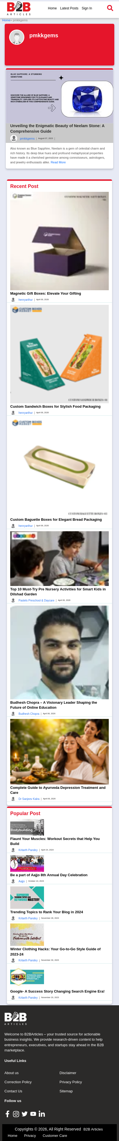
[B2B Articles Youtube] (34, 1113)
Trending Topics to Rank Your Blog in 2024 (46, 912)
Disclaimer (68, 1073)
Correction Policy (18, 1082)
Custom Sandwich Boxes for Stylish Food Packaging (55, 406)
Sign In (87, 8)
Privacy (30, 1136)
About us (11, 1073)
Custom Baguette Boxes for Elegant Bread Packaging (56, 519)
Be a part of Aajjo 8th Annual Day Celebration (48, 875)
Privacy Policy (71, 1082)
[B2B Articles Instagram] (16, 1114)
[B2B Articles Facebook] (8, 1114)
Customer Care (55, 1136)
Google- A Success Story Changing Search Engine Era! (57, 991)
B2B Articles (93, 1129)
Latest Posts (69, 8)
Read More (58, 162)
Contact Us (13, 1091)
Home (52, 8)
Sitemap (66, 1091)
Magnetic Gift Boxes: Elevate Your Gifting (45, 293)
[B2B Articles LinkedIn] (42, 1114)
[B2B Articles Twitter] (25, 1113)
